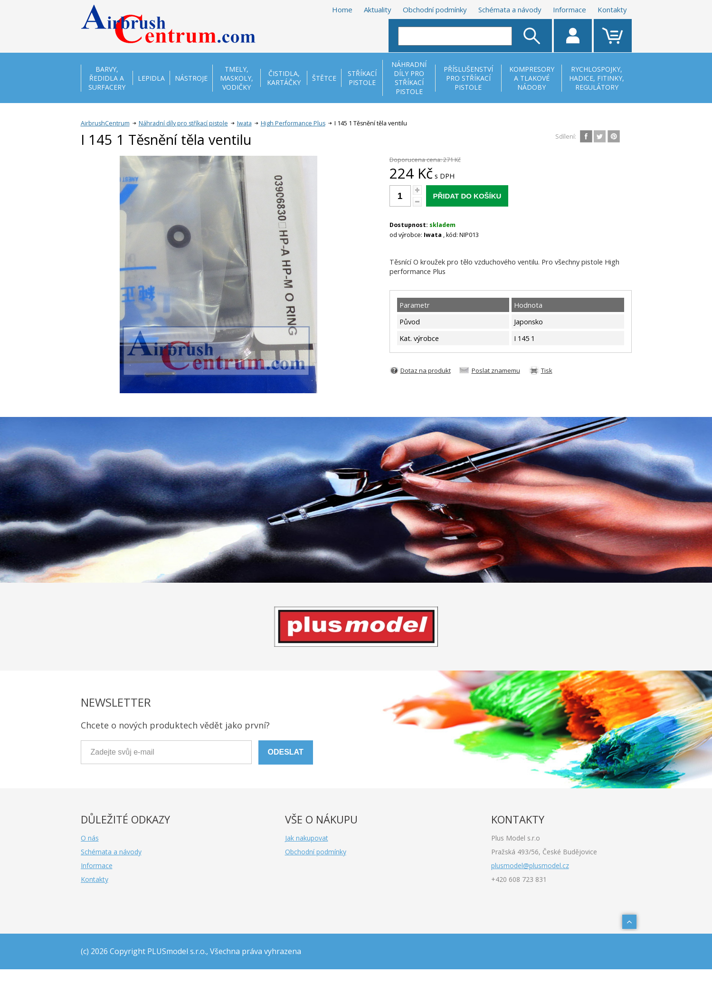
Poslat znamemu (496, 370)
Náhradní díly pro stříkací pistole (183, 123)
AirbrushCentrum (105, 123)
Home (342, 9)
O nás (90, 837)
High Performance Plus (293, 123)
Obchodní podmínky (435, 9)
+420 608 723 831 (519, 879)
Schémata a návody (509, 9)
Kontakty (612, 9)
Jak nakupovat (306, 837)
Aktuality (377, 9)
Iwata (244, 123)
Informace (569, 9)
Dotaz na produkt (425, 370)
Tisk (546, 370)
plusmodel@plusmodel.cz (530, 865)
